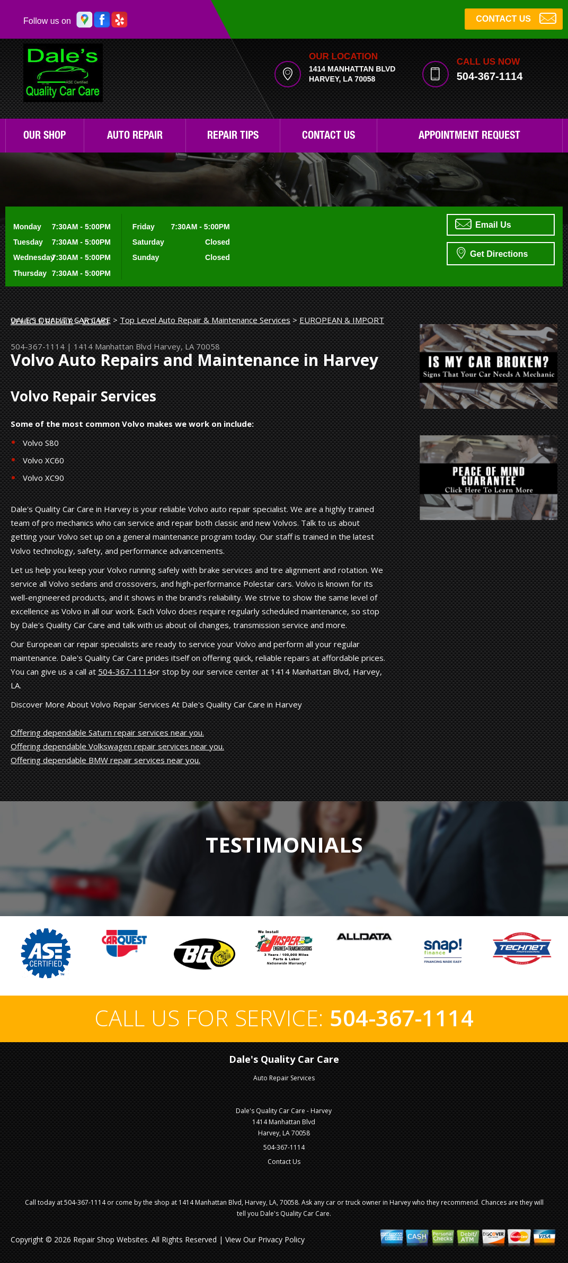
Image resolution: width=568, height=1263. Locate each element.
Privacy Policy (281, 1239)
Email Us (483, 224)
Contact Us (328, 136)
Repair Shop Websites (110, 1239)
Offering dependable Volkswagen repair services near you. (117, 746)
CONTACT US (516, 17)
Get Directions (492, 252)
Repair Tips (233, 136)
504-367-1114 (490, 76)
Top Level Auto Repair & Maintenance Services (205, 320)
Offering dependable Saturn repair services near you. (107, 732)
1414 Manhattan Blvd (113, 346)
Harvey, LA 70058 (187, 346)
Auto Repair (135, 136)
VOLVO (95, 321)
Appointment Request (469, 136)
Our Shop (44, 136)
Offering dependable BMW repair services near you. (105, 760)
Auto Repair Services (284, 1077)
